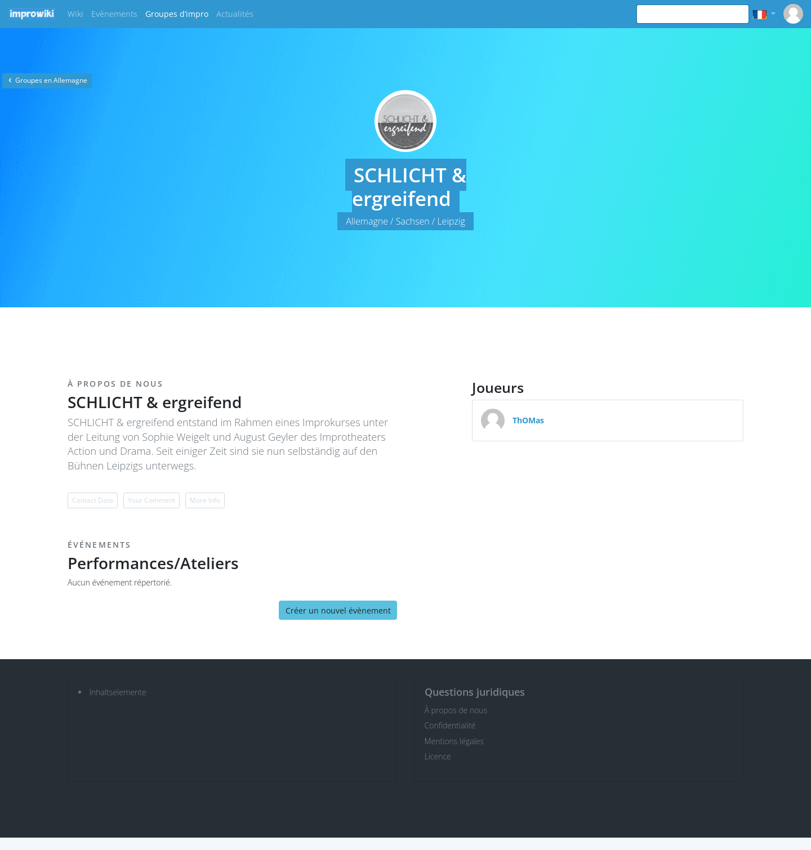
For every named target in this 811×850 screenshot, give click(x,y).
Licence (438, 756)
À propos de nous (456, 710)
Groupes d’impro (176, 13)
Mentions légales (454, 741)
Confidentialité (450, 725)
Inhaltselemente (118, 692)
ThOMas (528, 420)
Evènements (114, 13)
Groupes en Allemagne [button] (47, 80)
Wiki (75, 13)
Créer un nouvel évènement (338, 610)
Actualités (234, 13)
